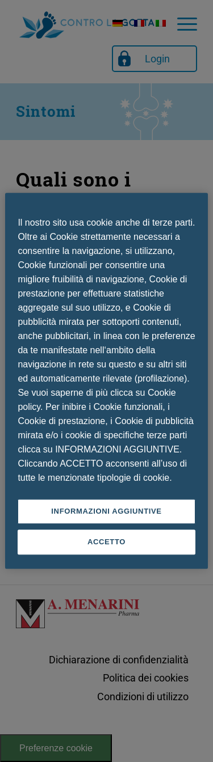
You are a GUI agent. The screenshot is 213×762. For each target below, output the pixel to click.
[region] (106, 381)
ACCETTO (106, 542)
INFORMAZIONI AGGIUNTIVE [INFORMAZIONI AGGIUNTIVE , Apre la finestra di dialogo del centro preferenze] (106, 511)
